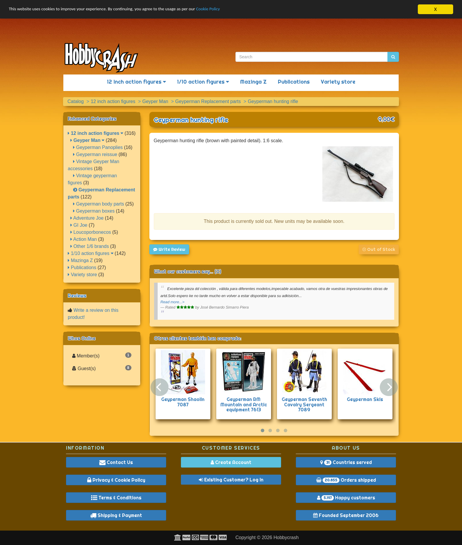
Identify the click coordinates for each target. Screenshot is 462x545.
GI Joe (79, 225)
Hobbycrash (285, 537)
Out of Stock (378, 249)
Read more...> (172, 302)
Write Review (169, 249)
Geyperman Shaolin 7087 (182, 401)
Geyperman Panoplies (98, 147)
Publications (294, 81)
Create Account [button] (231, 462)
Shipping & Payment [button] (116, 515)
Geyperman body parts (98, 203)
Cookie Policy (232, 9)
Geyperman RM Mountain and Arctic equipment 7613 (243, 404)
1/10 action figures (203, 81)
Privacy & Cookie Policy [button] (116, 480)
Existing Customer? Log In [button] (231, 480)
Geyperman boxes (94, 210)
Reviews (77, 296)
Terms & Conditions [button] (116, 498)
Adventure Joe (87, 218)
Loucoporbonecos (90, 232)
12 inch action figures (136, 81)
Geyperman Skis (365, 399)
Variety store (338, 81)
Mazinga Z (253, 81)
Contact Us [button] (116, 462)
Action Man (83, 239)
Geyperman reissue (95, 154)
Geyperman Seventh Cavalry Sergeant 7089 (304, 404)
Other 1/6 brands (89, 246)
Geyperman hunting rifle (191, 120)
